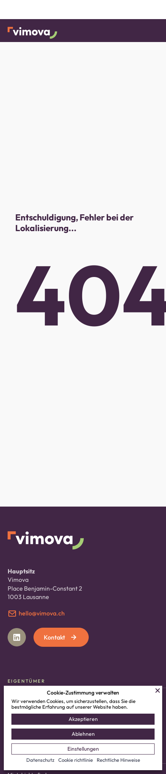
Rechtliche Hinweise (118, 760)
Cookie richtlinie (75, 760)
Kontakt (61, 637)
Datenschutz (40, 760)
